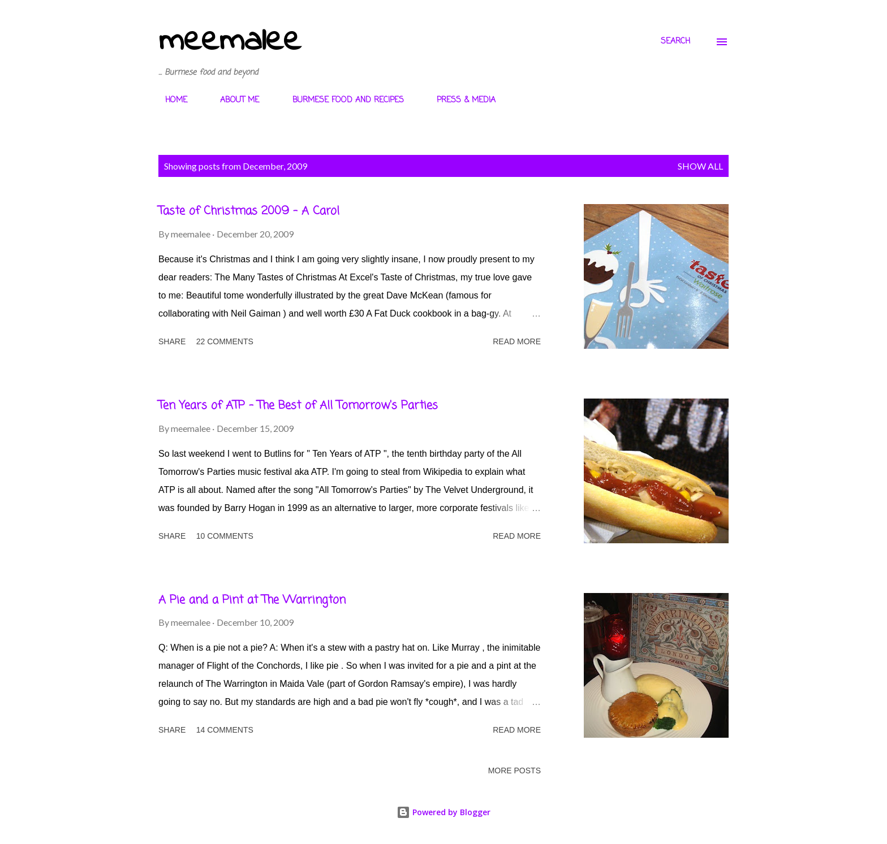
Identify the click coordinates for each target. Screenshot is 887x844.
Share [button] (172, 341)
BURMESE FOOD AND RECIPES (341, 100)
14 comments (224, 729)
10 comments (224, 535)
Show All (700, 166)
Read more (517, 341)
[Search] (675, 42)
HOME (169, 100)
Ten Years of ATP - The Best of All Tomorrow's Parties (298, 405)
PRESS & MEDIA (459, 100)
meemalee (229, 41)
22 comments (224, 341)
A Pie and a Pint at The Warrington (252, 600)
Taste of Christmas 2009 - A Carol (248, 211)
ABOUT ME (232, 100)
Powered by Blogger (443, 812)
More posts (514, 770)
